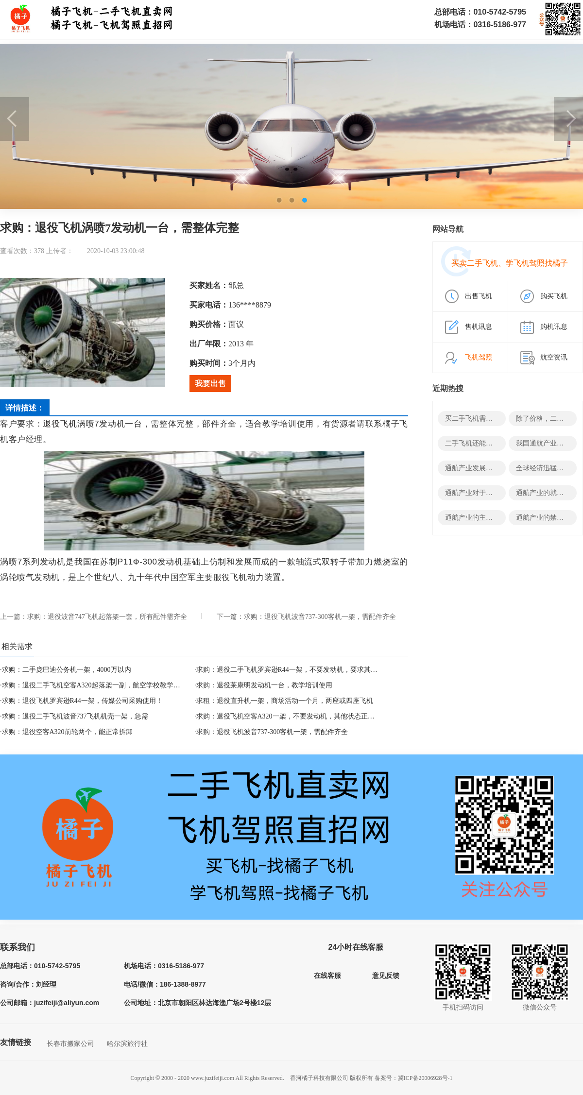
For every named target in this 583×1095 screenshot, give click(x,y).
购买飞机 (553, 296)
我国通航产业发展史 (546, 443)
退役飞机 (60, 423)
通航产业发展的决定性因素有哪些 (496, 468)
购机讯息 (553, 326)
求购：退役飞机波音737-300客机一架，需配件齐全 (320, 616)
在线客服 (327, 975)
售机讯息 (478, 326)
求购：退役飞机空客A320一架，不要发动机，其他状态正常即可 (292, 716)
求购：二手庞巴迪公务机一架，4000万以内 (66, 669)
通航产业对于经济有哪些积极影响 (496, 492)
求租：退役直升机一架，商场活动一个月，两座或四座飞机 (284, 700)
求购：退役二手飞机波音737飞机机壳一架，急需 (75, 716)
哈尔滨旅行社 (127, 1043)
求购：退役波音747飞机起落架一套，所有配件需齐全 (107, 616)
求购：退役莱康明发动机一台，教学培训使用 (264, 685)
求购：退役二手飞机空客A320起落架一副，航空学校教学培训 (94, 685)
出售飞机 (478, 296)
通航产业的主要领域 (475, 517)
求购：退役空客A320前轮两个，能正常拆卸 (67, 732)
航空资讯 (553, 357)
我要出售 (210, 383)
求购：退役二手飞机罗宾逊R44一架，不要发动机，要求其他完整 (293, 669)
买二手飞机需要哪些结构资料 (489, 418)
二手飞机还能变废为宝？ (482, 443)
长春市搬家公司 (70, 1043)
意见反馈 (385, 975)
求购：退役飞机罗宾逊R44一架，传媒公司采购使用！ (82, 700)
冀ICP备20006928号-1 (425, 1078)
